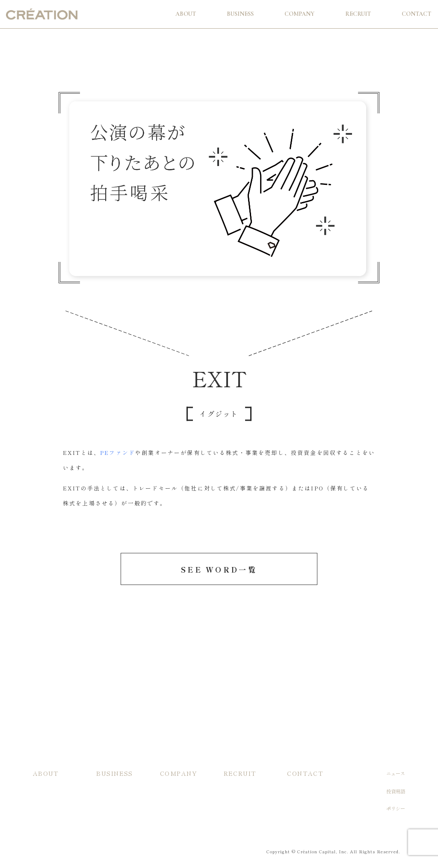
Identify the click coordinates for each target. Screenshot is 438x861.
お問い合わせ (301, 790)
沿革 (164, 801)
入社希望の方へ (240, 790)
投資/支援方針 (48, 790)
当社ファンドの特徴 (117, 790)
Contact (416, 14)
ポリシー (395, 808)
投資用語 (395, 791)
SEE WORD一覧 (219, 569)
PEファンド (117, 452)
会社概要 (169, 790)
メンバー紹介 (174, 813)
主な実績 (105, 801)
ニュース (395, 773)
